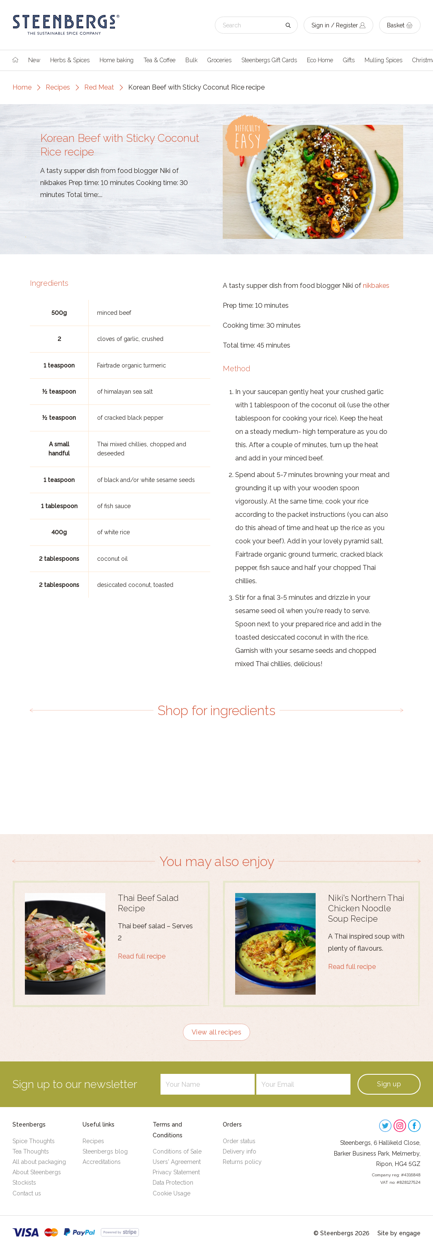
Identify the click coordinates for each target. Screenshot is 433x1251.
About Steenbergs (36, 1172)
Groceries (219, 60)
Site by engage (399, 1233)
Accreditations (102, 1162)
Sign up (389, 1084)
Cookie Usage (171, 1193)
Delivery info (239, 1151)
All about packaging (39, 1162)
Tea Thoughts (30, 1151)
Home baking (117, 60)
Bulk (191, 60)
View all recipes (216, 1032)
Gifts (349, 60)
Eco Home (320, 60)
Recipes (58, 87)
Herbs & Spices (70, 60)
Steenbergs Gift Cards (269, 60)
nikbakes (376, 286)
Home (22, 87)
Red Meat (99, 87)
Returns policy (242, 1162)
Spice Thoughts (33, 1141)
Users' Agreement (177, 1162)
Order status (239, 1141)
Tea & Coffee (159, 60)
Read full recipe (141, 956)
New (34, 60)
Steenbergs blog (105, 1151)
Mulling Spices (383, 60)
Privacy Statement (176, 1172)
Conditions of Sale (177, 1151)
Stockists (24, 1182)
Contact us (26, 1193)
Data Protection (173, 1182)
